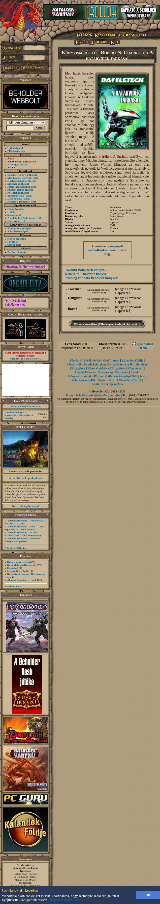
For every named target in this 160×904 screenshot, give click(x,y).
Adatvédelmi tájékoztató (107, 384)
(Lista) (33, 174)
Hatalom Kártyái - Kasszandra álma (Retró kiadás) (18, 415)
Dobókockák (14, 198)
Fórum (98, 376)
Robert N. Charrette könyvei (86, 274)
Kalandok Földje (132, 360)
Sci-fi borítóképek (17, 231)
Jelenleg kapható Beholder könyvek (91, 278)
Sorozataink (14, 214)
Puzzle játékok (16, 189)
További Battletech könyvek (85, 270)
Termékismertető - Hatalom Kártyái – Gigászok (22, 540)
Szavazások (14, 244)
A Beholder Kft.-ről (128, 380)
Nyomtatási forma (145, 346)
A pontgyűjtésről (17, 164)
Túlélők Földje (91, 360)
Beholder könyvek (18, 174)
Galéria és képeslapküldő (121, 376)
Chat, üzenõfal (15, 208)
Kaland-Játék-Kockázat (21, 565)
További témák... (14, 586)
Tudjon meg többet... (64, 900)
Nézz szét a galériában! (25, 506)
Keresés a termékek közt (21, 201)
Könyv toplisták (16, 238)
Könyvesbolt (135, 368)
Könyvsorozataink (80, 376)
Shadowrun (105, 372)
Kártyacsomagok (17, 180)
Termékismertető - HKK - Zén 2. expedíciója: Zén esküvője (24, 528)
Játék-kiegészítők (17, 186)
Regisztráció (106, 380)
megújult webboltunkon (105, 248)
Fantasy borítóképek (19, 228)
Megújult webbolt (17, 570)
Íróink (11, 211)
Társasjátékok (15, 195)
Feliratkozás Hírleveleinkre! (24, 267)
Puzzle (88, 364)
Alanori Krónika (85, 372)
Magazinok (14, 183)
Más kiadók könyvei (19, 177)
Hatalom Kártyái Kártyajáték (114, 364)
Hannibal (12, 568)
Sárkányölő (74, 364)
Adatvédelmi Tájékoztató (15, 302)
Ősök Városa (111, 360)
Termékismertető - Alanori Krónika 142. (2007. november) (22, 534)
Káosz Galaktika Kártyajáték (106, 368)
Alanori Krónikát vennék (22, 579)
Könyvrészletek (16, 220)
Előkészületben (16, 151)
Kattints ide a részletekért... (25, 358)
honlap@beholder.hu (25, 867)
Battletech (121, 372)
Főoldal (75, 360)
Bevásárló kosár (16, 252)
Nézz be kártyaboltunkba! (25, 406)
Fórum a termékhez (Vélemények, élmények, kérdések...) (107, 324)
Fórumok (12, 241)
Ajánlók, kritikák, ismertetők (24, 217)
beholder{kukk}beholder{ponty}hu (98, 395)
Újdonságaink (15, 148)
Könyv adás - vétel (18, 562)
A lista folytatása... (15, 547)
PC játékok (14, 192)
